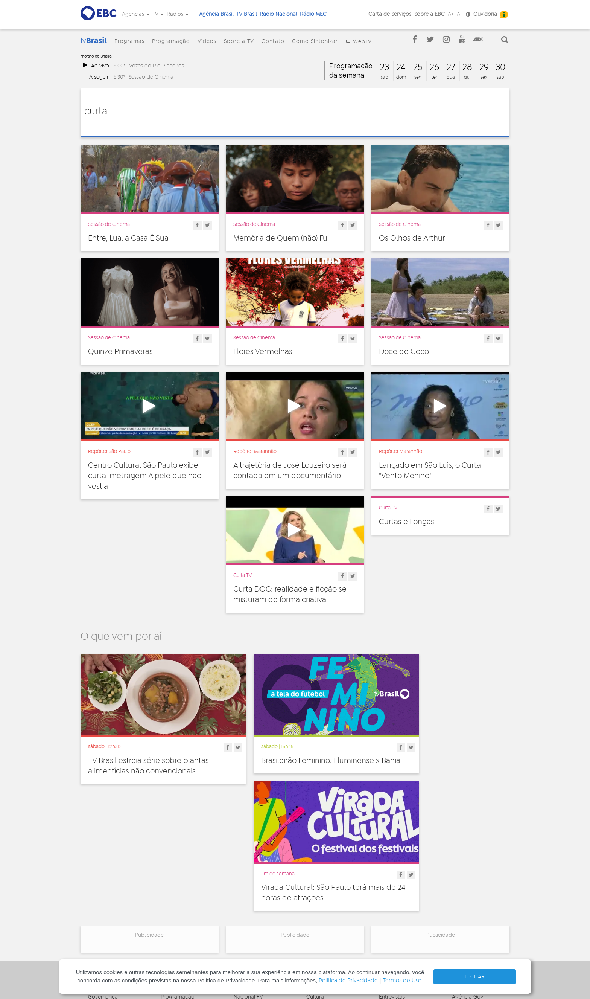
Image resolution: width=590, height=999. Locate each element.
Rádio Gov (464, 873)
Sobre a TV (239, 41)
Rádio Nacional (278, 14)
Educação (318, 873)
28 (467, 67)
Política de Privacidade (348, 981)
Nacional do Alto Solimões (254, 898)
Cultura (315, 856)
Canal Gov (464, 865)
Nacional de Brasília (257, 865)
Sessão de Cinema (151, 77)
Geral (312, 881)
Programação (171, 41)
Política (315, 906)
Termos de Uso (402, 981)
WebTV (362, 41)
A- (460, 14)
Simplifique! (102, 887)
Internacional (322, 889)
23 (384, 67)
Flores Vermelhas (262, 351)
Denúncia (99, 879)
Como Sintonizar (315, 41)
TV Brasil (246, 14)
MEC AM (244, 917)
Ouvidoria (485, 14)
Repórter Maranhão (255, 451)
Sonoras (388, 889)
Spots (385, 898)
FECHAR (475, 976)
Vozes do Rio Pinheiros (156, 66)
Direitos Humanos (328, 865)
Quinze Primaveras (120, 351)
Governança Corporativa (103, 859)
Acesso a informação (114, 895)
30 (500, 67)
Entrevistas (392, 856)
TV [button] (158, 14)
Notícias (388, 865)
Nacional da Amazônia (261, 887)
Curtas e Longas (406, 522)
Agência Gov (467, 856)
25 (418, 67)
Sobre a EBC (429, 14)
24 (401, 67)
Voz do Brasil (467, 881)
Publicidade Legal (109, 903)
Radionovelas (395, 881)
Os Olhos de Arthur (412, 238)
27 (451, 67)
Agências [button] (135, 14)
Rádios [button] (178, 14)
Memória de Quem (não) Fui (281, 238)
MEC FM (243, 909)
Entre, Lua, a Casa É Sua (128, 238)
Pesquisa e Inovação (331, 898)
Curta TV (242, 575)
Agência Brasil (216, 14)
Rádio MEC (313, 14)
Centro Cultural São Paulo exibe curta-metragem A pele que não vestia (144, 476)
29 (484, 67)
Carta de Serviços (389, 14)
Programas (129, 41)
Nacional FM (248, 856)
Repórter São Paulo (109, 451)
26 (434, 67)
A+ (451, 14)
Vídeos (207, 41)
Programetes (395, 873)
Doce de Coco (404, 351)
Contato (273, 41)
